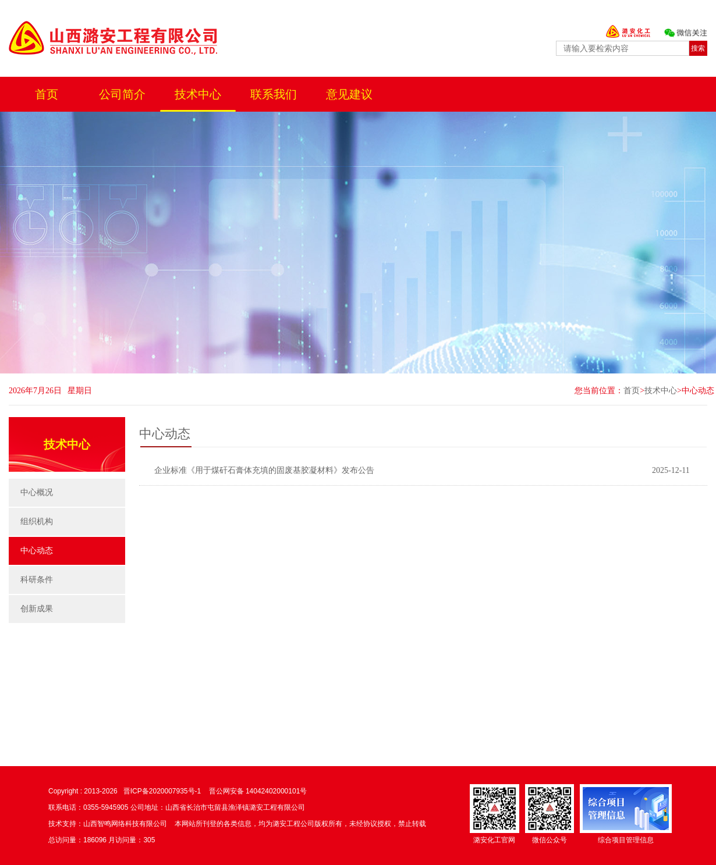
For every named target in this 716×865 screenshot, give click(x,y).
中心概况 (36, 492)
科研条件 (36, 579)
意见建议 (349, 94)
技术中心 (198, 94)
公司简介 (122, 94)
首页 (46, 94)
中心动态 (698, 390)
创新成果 (36, 608)
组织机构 (36, 521)
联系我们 (273, 94)
